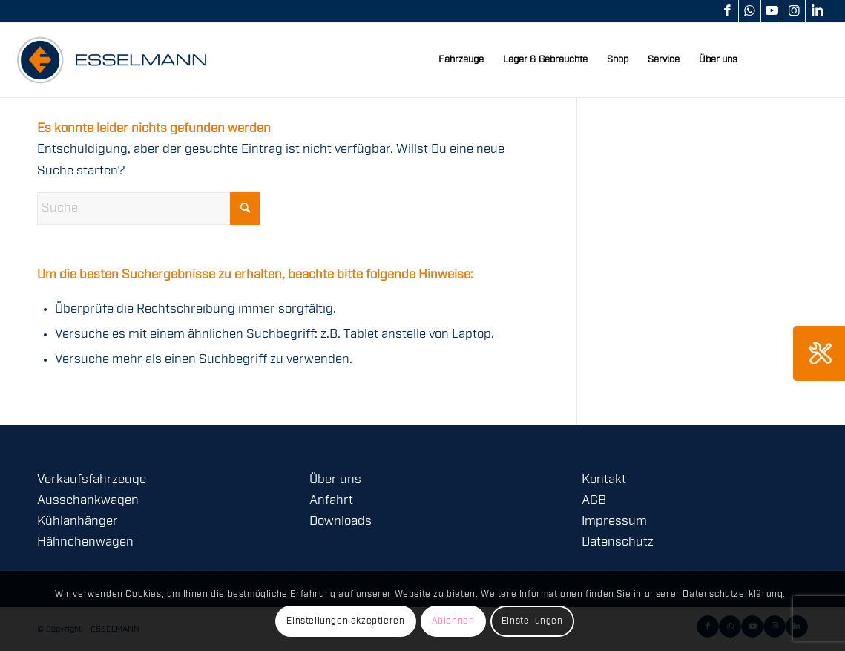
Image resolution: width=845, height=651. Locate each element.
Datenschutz (618, 542)
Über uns (335, 479)
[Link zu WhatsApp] (749, 11)
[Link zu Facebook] (727, 11)
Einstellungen (532, 621)
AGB (594, 500)
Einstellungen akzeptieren (345, 621)
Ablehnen (453, 621)
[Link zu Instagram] (794, 11)
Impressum (614, 521)
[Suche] (148, 208)
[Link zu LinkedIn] (817, 11)
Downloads (340, 521)
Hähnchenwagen (85, 542)
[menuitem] (461, 60)
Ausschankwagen (88, 500)
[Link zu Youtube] (772, 11)
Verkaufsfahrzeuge (91, 479)
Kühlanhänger (77, 521)
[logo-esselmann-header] (111, 60)
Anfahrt (331, 500)
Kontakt (604, 479)
